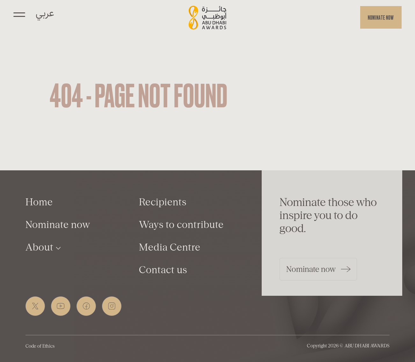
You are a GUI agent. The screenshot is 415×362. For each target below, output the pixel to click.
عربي (45, 12)
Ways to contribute (181, 225)
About (43, 247)
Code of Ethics (40, 346)
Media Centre (169, 247)
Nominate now (381, 17)
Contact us (163, 270)
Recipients (162, 202)
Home (39, 202)
